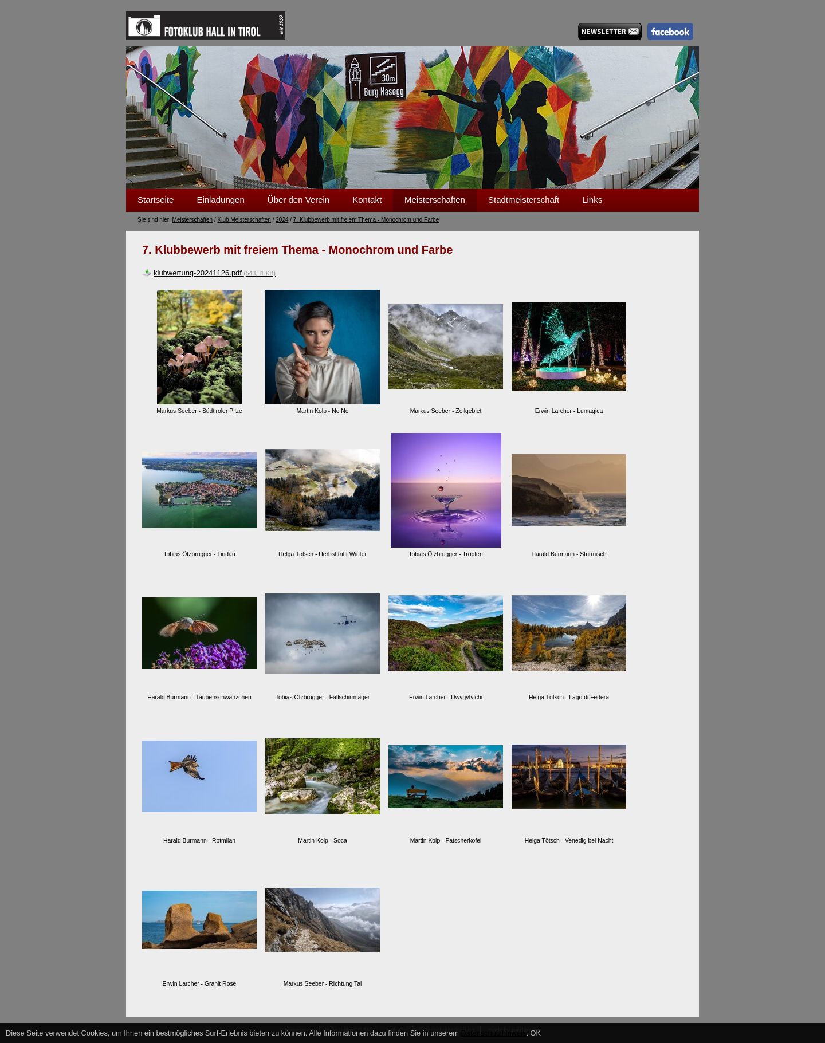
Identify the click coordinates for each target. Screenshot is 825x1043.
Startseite (156, 199)
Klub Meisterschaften (244, 220)
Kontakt (367, 199)
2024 (282, 220)
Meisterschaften (434, 199)
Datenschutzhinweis (494, 1033)
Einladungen (220, 199)
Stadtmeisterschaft (523, 199)
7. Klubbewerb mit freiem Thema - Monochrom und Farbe (366, 220)
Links (592, 199)
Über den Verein (298, 199)
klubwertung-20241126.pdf (215, 273)
